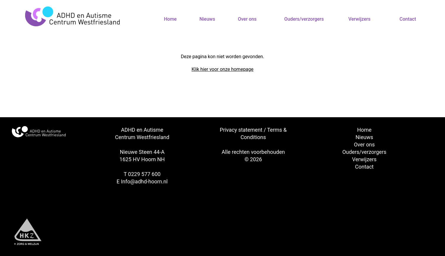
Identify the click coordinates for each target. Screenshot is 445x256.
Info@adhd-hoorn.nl (144, 181)
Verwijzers (359, 19)
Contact (407, 19)
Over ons (247, 19)
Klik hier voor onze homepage (222, 69)
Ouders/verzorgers (304, 19)
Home (170, 19)
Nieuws (207, 19)
